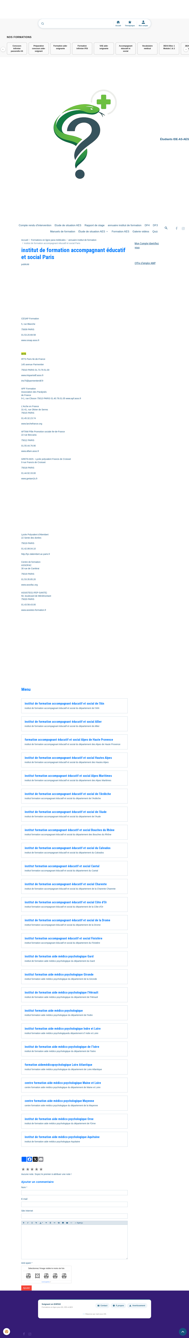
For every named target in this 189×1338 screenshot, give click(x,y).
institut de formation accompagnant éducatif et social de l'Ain (64, 703)
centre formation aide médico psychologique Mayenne (59, 1101)
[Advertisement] (56, 11)
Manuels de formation (62, 231)
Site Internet (27, 1210)
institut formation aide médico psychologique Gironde (59, 974)
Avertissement (137, 1306)
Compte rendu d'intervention (35, 225)
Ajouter (26, 1288)
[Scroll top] (183, 1332)
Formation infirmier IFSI (82, 47)
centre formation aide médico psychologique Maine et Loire (63, 1083)
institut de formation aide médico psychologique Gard (59, 956)
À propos (118, 1306)
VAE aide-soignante (104, 47)
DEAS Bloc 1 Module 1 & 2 (169, 47)
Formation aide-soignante (60, 47)
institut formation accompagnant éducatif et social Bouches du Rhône (69, 830)
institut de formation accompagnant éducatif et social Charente (66, 884)
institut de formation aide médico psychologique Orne (59, 1119)
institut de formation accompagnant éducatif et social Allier (63, 721)
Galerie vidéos (140, 231)
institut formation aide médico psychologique (54, 1010)
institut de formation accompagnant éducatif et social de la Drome (67, 920)
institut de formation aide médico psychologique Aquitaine (62, 1137)
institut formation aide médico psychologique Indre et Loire (63, 1028)
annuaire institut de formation (124, 225)
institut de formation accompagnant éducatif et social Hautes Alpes (68, 758)
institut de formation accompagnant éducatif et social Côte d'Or (66, 902)
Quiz (155, 231)
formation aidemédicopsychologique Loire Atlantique (58, 1065)
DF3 (155, 225)
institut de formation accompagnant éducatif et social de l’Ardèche (68, 794)
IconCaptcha (46, 1282)
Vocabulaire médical (147, 47)
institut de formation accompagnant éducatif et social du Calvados (67, 848)
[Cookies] (6, 1331)
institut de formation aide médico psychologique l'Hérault (61, 992)
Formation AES (120, 231)
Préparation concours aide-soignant (38, 48)
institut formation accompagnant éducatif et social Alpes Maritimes (68, 776)
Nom (23, 1187)
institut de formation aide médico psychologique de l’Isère (62, 1047)
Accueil (24, 240)
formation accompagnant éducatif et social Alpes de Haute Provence (69, 739)
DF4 (147, 225)
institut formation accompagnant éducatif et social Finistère (63, 938)
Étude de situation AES (92, 231)
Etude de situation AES (68, 225)
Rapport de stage (94, 225)
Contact (102, 1306)
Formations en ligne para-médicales (48, 240)
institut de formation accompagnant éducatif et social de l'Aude (66, 812)
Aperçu (79, 1223)
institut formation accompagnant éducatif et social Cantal (62, 866)
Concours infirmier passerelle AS (17, 48)
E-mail (24, 1199)
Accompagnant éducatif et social (125, 48)
